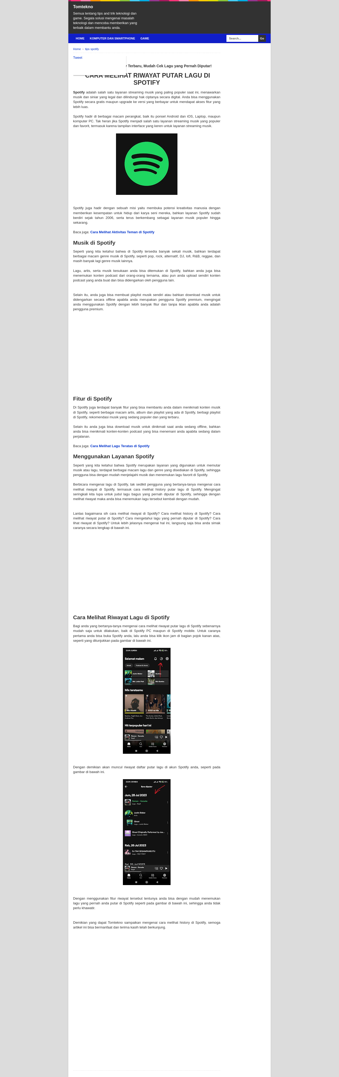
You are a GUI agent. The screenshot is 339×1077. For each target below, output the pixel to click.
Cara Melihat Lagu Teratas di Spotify (120, 446)
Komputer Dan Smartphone (112, 38)
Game (144, 38)
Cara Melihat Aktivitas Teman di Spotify (122, 232)
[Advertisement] (146, 349)
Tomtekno (83, 7)
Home (80, 38)
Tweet (77, 58)
